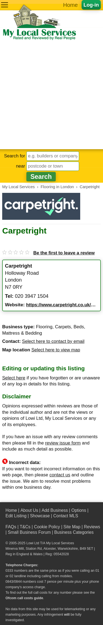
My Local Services (60, 543)
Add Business (54, 510)
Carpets (63, 326)
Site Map (71, 526)
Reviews (92, 526)
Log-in (91, 5)
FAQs (10, 526)
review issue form (62, 443)
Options (78, 510)
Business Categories (73, 532)
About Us (29, 510)
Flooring (44, 326)
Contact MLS (65, 515)
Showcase (40, 515)
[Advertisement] (51, 94)
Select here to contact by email (53, 341)
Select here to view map (55, 349)
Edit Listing (15, 515)
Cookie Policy (47, 526)
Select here (13, 377)
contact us (59, 474)
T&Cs (25, 526)
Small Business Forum (29, 532)
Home (70, 5)
